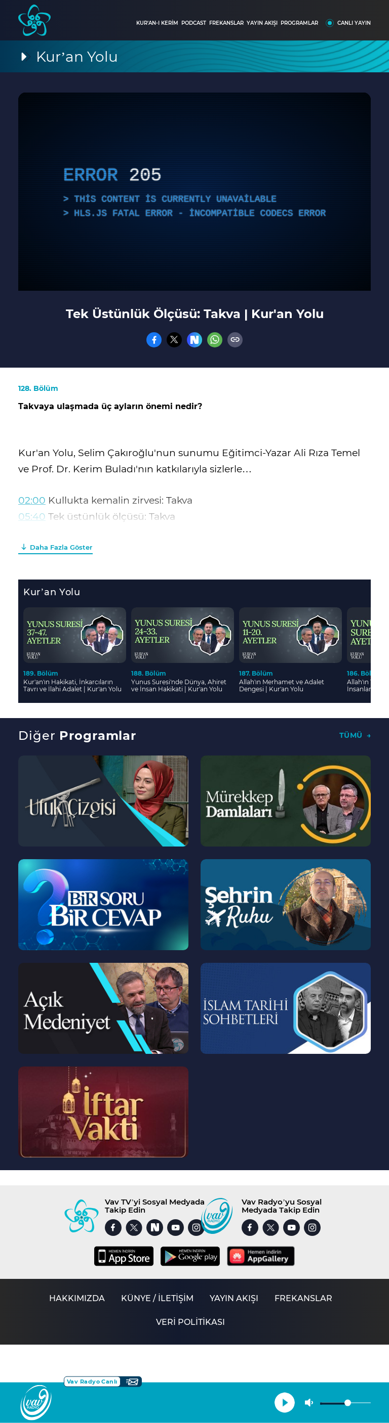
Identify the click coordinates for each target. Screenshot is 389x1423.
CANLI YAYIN (354, 23)
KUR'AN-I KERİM (157, 23)
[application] (194, 192)
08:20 (31, 533)
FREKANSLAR (226, 23)
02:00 (32, 500)
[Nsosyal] (194, 339)
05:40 (32, 516)
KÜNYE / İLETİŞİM (157, 1298)
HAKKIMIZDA (77, 1298)
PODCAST (193, 23)
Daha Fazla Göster (61, 547)
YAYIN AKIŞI (262, 23)
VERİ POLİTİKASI (190, 1322)
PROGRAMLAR (299, 23)
